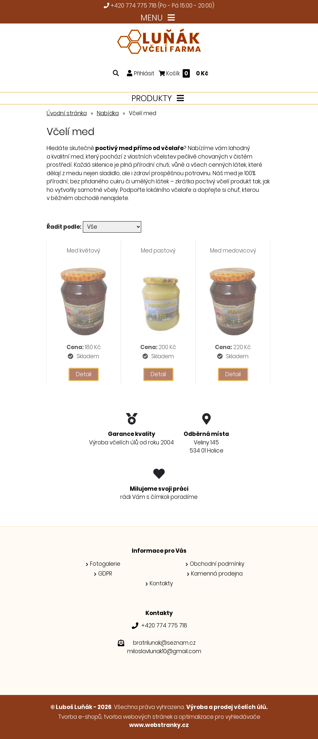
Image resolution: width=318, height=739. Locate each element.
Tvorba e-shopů (79, 717)
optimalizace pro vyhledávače (219, 717)
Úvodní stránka (67, 113)
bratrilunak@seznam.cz (164, 643)
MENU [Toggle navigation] (159, 17)
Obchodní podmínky (217, 564)
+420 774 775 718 (134, 5)
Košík (183, 73)
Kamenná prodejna (217, 573)
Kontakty (161, 583)
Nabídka (108, 113)
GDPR (105, 573)
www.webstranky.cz (159, 725)
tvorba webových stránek (138, 717)
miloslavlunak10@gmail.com (164, 651)
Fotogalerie (105, 564)
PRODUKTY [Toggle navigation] (159, 98)
